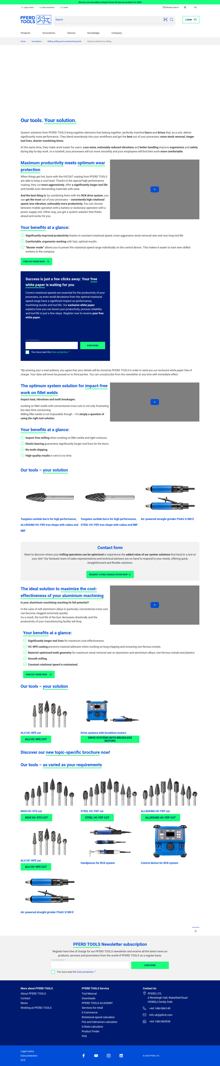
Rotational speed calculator (98, 1017)
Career (64, 7)
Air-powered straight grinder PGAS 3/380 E (167, 519)
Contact (25, 998)
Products (25, 33)
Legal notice (27, 7)
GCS (23, 1060)
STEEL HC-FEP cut (92, 811)
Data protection (47, 7)
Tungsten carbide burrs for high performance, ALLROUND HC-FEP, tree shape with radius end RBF (49, 524)
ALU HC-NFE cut (31, 732)
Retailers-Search (171, 7)
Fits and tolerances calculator (99, 1021)
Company (117, 33)
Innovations (48, 33)
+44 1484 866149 (156, 1008)
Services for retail (92, 1007)
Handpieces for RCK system (98, 863)
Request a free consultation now (110, 574)
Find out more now (36, 261)
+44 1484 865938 (156, 1021)
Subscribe (92, 345)
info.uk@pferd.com (157, 1014)
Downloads (88, 998)
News (24, 1003)
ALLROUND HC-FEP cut (155, 811)
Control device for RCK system (159, 863)
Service (71, 33)
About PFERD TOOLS (33, 993)
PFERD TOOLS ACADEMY (97, 1003)
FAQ (84, 1036)
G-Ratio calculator (92, 1026)
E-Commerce (90, 1012)
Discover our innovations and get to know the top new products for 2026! (110, 2)
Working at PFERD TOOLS (36, 1007)
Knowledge (93, 33)
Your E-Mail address (32, 340)
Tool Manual (89, 993)
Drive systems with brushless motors (103, 732)
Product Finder (90, 1031)
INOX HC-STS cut (31, 811)
